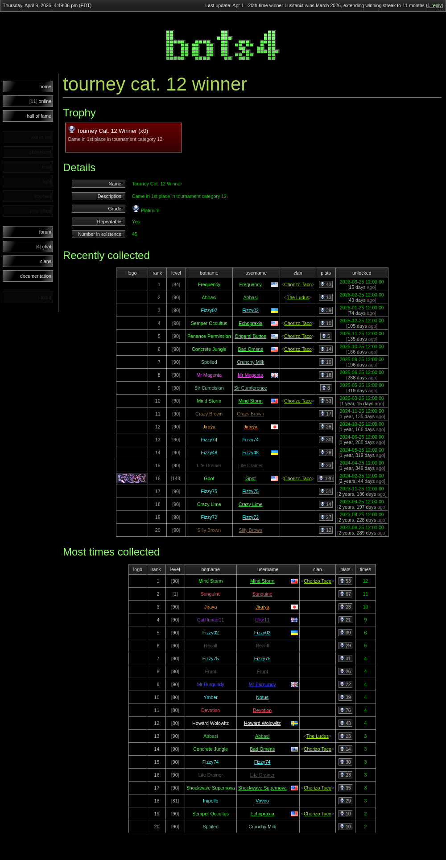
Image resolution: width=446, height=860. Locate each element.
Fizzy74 (250, 439)
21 (345, 619)
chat (43, 246)
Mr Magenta (250, 375)
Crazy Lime (251, 504)
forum (45, 232)
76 (345, 710)
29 (345, 645)
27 (325, 517)
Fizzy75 (250, 491)
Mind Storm (250, 400)
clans (45, 261)
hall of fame (39, 116)
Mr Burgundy (262, 684)
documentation (35, 276)
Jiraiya (250, 426)
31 (325, 491)
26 (345, 671)
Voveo (262, 800)
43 (325, 284)
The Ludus (298, 297)
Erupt (262, 671)
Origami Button (250, 336)
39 (325, 310)
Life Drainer (250, 465)
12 (325, 530)
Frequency (251, 284)
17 (325, 413)
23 (325, 465)
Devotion (262, 710)
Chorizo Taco (298, 284)
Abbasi (250, 297)
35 (345, 787)
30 (325, 439)
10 (325, 323)
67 (345, 594)
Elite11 (262, 619)
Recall (262, 645)
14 (325, 349)
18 (325, 375)
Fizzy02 (250, 310)
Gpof (250, 478)
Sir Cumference (250, 388)
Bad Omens (250, 349)
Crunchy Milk (250, 362)
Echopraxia (250, 323)
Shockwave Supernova (262, 787)
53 (325, 400)
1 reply (434, 5)
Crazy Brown (250, 413)
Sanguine (262, 594)
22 (345, 684)
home (45, 86)
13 (325, 297)
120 (326, 478)
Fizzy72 (250, 517)
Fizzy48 (250, 452)
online (40, 101)
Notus (262, 697)
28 (325, 426)
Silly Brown (250, 530)
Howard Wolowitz (262, 723)
